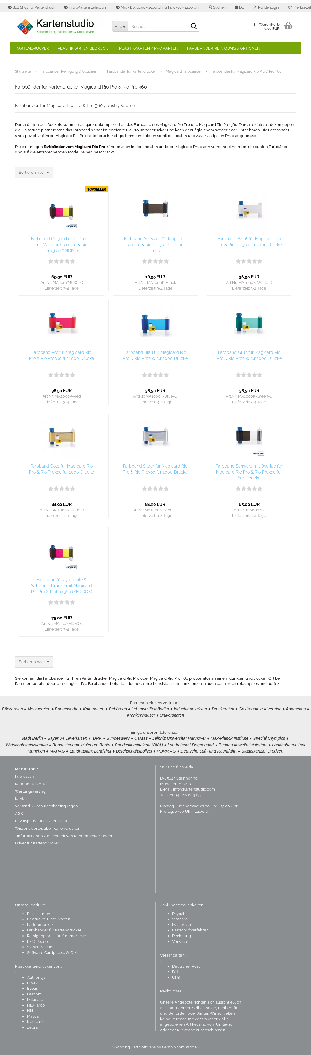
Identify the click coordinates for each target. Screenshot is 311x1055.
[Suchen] (193, 26)
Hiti (30, 1010)
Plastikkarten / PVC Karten (148, 48)
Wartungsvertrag (30, 791)
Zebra (32, 1027)
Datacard (35, 999)
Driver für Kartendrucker (37, 843)
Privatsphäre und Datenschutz (42, 821)
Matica (33, 1016)
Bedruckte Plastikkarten (48, 919)
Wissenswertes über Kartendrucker (47, 828)
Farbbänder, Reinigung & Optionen (223, 48)
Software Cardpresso (46, 952)
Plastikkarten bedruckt (84, 48)
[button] (239, 7)
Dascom (34, 994)
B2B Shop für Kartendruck (31, 7)
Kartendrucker (32, 48)
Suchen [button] (217, 7)
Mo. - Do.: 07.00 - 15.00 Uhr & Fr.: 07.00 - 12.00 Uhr (158, 7)
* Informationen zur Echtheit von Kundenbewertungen (64, 836)
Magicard (35, 1021)
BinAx (32, 983)
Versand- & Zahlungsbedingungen (46, 806)
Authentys (36, 977)
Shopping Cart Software (134, 1047)
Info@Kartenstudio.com (194, 789)
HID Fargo (36, 1005)
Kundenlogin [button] (266, 7)
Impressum (25, 776)
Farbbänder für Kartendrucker (54, 930)
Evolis (32, 988)
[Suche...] (120, 26)
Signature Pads (40, 947)
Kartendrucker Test (32, 784)
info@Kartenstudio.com (85, 7)
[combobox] (34, 173)
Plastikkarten (38, 913)
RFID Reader (38, 941)
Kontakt (22, 799)
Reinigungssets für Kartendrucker (57, 936)
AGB (19, 813)
